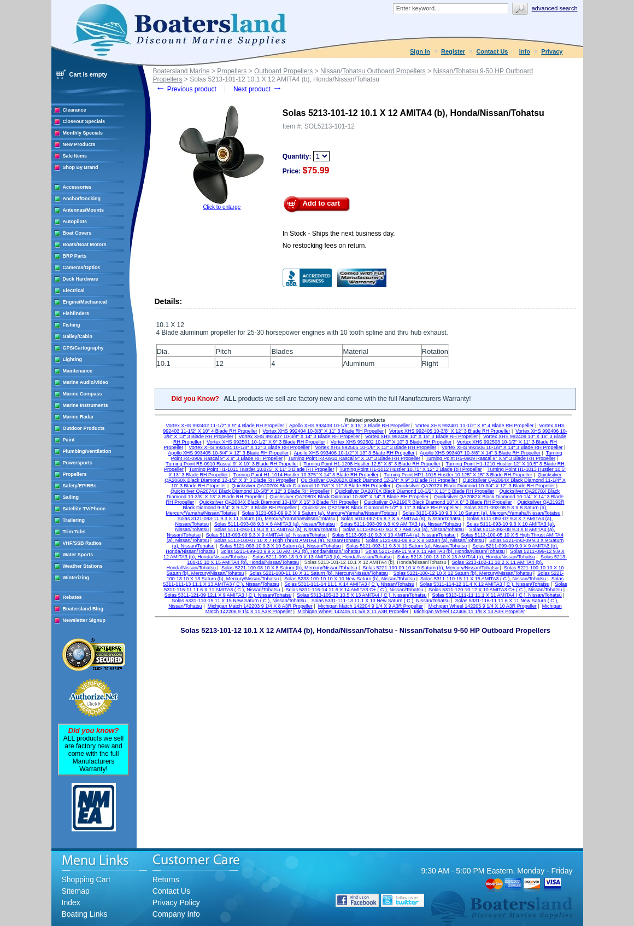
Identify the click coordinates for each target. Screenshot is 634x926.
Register (453, 51)
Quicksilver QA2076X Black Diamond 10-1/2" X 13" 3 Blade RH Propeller (414, 491)
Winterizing (76, 577)
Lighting (73, 359)
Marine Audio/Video (86, 382)
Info (524, 51)
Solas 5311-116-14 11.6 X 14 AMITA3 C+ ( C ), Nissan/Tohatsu (355, 589)
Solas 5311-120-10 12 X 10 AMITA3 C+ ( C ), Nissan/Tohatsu (495, 589)
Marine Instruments (85, 405)
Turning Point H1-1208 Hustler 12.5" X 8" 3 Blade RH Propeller (372, 464)
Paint (69, 439)
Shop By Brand (80, 167)
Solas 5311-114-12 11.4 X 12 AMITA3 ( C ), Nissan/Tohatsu (484, 584)
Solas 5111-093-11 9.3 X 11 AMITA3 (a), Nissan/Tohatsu (276, 529)
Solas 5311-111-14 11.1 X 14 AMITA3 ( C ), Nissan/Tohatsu (349, 584)
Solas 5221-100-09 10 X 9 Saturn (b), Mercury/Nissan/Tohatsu (430, 567)
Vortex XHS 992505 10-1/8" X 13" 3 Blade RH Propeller (376, 447)
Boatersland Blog (83, 608)
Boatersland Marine (181, 71)
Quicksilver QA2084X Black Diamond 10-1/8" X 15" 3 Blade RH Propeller (279, 502)
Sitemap (76, 891)
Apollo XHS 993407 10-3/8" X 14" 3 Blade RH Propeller (480, 453)
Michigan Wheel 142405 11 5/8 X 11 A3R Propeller (352, 611)
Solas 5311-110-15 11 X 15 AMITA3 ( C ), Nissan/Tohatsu (483, 578)
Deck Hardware (80, 279)
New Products (79, 144)
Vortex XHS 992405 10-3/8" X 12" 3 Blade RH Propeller (449, 431)
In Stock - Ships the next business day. (339, 233)
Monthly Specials (83, 133)
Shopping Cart (86, 879)
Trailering (74, 520)
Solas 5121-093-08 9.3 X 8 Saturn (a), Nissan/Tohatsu (425, 540)
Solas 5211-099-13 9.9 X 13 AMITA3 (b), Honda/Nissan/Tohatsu (322, 557)
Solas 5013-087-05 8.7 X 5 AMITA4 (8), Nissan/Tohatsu (401, 518)
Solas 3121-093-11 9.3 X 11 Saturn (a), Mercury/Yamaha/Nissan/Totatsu (257, 518)
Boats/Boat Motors (85, 244)
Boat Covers (77, 233)
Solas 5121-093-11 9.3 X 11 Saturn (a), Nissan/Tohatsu (406, 546)
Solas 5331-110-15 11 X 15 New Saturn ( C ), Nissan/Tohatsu (239, 600)
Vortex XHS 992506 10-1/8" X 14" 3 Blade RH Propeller (502, 447)
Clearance (74, 110)
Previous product (186, 89)
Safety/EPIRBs (80, 485)
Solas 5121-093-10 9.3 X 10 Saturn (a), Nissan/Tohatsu (280, 546)
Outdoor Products (84, 428)
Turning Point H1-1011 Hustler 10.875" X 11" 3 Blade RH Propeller (261, 469)
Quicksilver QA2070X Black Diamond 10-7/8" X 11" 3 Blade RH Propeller (310, 485)
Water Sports (78, 554)
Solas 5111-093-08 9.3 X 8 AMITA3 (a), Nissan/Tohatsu (274, 524)
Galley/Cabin (78, 336)
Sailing (71, 497)
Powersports (78, 462)
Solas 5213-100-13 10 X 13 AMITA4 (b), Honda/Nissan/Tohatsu (466, 557)
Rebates (72, 597)
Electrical (74, 290)
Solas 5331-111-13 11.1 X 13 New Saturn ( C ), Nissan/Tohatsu (381, 600)
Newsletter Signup (84, 620)
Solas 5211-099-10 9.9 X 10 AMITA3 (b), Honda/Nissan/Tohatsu (290, 551)
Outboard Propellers (283, 71)
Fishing (71, 325)
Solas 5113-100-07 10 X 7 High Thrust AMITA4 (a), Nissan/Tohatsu (287, 540)
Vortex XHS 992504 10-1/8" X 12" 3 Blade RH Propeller (249, 447)
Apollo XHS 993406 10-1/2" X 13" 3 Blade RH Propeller (354, 453)
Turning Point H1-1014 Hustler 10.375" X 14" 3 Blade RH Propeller (306, 474)
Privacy (551, 51)
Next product (257, 89)
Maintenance (78, 371)
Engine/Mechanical (85, 302)
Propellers (75, 474)
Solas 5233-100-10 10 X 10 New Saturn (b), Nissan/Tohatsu (349, 578)
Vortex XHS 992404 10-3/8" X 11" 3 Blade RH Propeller (323, 431)
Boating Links (85, 914)
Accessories (77, 187)
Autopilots (75, 221)
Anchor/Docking (82, 198)
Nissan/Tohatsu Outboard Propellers (373, 71)
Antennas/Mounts (83, 210)
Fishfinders (76, 313)
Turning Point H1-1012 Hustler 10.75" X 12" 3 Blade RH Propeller (410, 469)
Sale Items (75, 156)
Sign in (420, 51)
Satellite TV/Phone (84, 508)
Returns (165, 879)
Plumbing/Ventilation (87, 451)
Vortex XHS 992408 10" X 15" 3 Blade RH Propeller (421, 436)
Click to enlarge (221, 207)
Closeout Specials (84, 121)
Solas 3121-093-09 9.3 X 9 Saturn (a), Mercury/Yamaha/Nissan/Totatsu (319, 513)
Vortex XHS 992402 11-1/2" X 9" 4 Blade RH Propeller (225, 425)
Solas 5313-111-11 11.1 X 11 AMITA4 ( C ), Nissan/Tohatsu (496, 595)
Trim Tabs (74, 531)
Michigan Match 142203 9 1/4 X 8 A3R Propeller (260, 606)
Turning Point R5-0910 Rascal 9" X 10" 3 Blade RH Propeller (232, 464)
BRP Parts (75, 256)
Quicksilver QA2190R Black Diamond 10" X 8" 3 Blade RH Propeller (438, 502)
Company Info (176, 914)
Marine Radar (78, 417)
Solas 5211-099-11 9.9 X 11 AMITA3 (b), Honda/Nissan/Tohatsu (434, 551)
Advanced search (555, 8)
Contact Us (492, 51)
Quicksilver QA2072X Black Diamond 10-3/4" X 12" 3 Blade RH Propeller (475, 485)
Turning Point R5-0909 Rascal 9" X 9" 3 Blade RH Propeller (490, 458)
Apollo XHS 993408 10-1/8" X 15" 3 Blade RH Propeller (349, 425)
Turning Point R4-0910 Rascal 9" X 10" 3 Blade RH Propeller (354, 458)
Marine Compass (82, 394)
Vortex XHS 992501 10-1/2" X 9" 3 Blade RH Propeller (266, 442)
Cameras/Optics (82, 267)
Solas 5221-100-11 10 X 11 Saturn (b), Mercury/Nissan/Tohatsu (318, 573)
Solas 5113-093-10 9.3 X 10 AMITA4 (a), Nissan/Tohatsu (394, 535)
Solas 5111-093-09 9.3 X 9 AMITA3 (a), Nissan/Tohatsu (401, 524)
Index (71, 902)
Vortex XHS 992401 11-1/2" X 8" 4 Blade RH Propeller (474, 425)
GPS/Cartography (83, 348)
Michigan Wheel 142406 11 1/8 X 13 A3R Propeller (469, 611)
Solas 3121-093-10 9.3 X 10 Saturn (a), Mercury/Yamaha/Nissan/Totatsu (481, 513)
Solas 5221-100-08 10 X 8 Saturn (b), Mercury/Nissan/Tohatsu (289, 567)
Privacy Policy (176, 902)
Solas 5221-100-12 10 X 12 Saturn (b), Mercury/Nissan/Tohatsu (463, 573)
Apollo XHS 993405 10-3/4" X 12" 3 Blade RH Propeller (228, 453)
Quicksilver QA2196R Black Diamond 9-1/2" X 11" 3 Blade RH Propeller (380, 507)
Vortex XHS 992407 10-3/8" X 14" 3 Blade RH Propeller (299, 436)
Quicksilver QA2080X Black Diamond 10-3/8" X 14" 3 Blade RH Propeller (348, 496)
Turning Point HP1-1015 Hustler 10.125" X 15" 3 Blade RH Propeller (458, 474)
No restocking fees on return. (325, 245)
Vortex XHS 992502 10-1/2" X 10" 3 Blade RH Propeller (391, 442)
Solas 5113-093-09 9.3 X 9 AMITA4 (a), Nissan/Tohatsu (266, 535)
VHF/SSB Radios (82, 543)
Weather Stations (83, 566)
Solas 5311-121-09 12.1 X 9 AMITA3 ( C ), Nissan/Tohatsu (228, 595)
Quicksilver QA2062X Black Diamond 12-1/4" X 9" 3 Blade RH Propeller (379, 480)
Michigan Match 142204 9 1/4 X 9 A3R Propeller (370, 606)
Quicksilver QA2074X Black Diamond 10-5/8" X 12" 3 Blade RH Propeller (250, 491)
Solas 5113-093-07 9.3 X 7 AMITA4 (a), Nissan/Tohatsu (403, 529)
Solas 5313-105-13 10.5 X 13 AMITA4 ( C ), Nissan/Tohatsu (361, 595)
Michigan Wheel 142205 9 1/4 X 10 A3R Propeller (482, 606)
